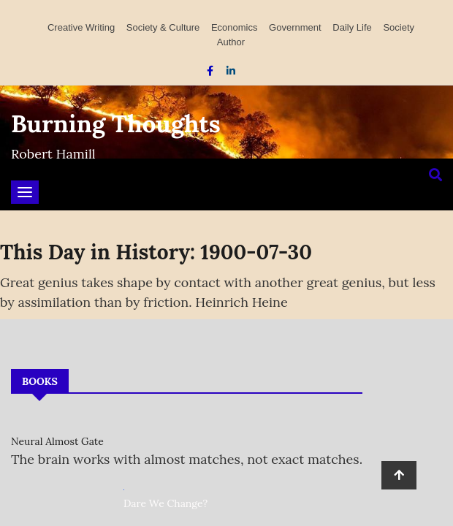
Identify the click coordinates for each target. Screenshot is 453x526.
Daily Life (351, 27)
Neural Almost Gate (57, 441)
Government (295, 27)
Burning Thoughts (116, 123)
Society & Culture (162, 27)
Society (398, 27)
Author (231, 42)
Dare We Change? (165, 503)
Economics (234, 27)
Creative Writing (81, 27)
